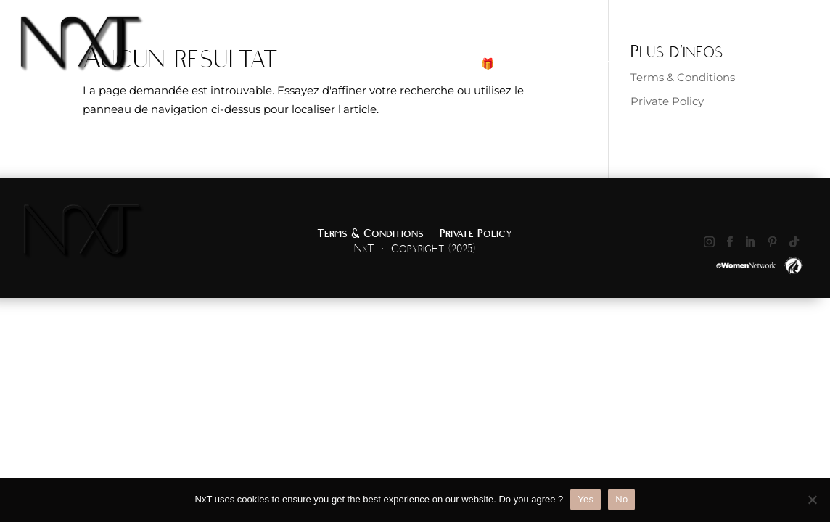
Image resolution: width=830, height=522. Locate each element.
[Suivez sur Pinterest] (773, 242)
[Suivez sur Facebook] (730, 242)
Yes (585, 499)
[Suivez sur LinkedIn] (750, 242)
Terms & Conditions (370, 234)
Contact (805, 65)
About (734, 65)
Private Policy (667, 101)
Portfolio (674, 65)
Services (532, 65)
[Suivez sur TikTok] (794, 242)
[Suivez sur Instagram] (709, 242)
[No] (812, 499)
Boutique (608, 65)
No (621, 499)
